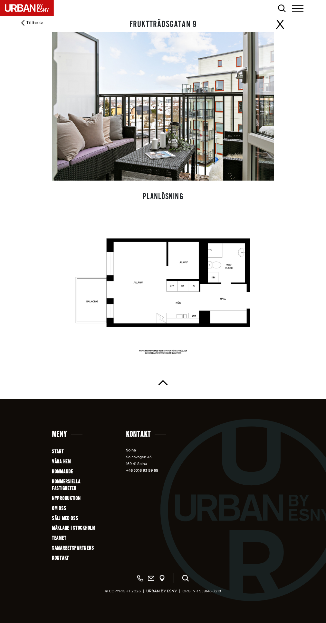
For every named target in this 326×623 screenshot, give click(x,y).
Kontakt (60, 558)
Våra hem (61, 462)
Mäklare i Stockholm (73, 528)
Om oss (59, 508)
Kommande (62, 472)
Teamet (59, 538)
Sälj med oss (65, 518)
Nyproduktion (66, 498)
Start (58, 452)
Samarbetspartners (73, 548)
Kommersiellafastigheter (66, 485)
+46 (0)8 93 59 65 (142, 470)
